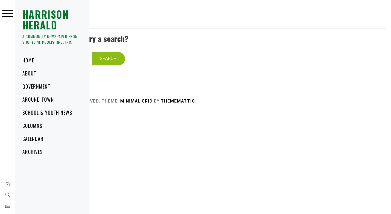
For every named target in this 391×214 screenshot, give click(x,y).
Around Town (38, 99)
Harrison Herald (45, 19)
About (29, 73)
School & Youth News (47, 112)
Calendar (33, 138)
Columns (32, 125)
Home (28, 60)
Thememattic (257, 93)
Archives (32, 151)
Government (36, 86)
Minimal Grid (216, 93)
